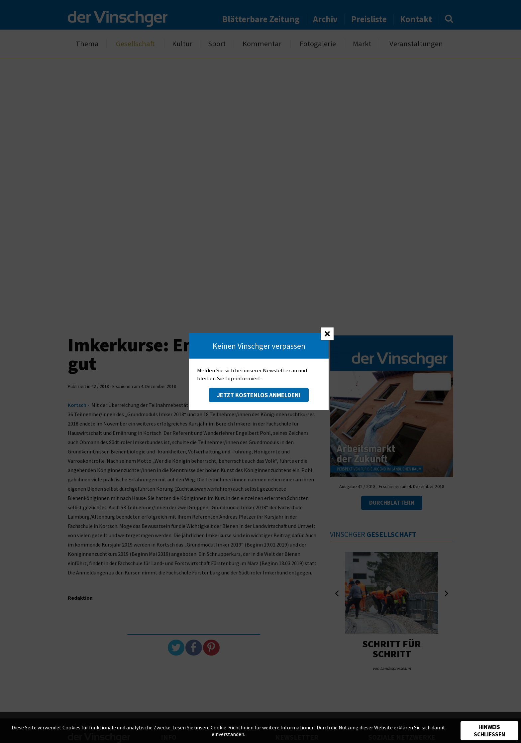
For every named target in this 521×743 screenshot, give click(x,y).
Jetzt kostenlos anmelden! (259, 395)
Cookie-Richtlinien (232, 727)
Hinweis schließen (489, 730)
